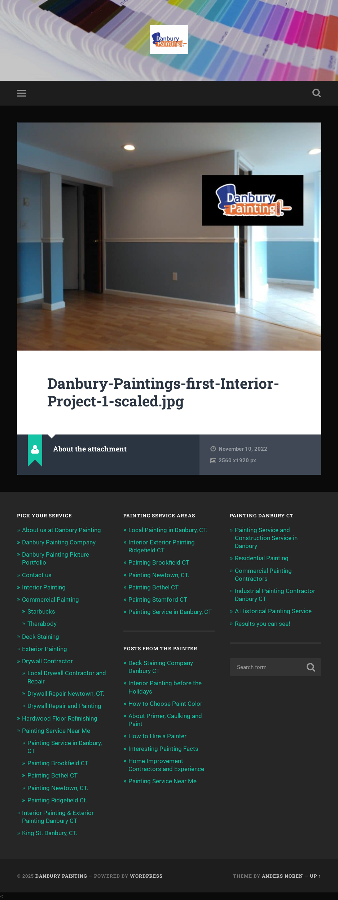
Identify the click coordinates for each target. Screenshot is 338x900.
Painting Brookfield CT (57, 763)
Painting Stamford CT (157, 599)
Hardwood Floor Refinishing (59, 718)
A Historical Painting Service (273, 611)
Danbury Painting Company (59, 542)
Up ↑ (315, 876)
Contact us (37, 575)
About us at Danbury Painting (61, 530)
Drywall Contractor (47, 661)
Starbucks (41, 611)
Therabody (42, 623)
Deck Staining (40, 636)
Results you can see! (262, 623)
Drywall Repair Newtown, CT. (65, 693)
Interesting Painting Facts (163, 748)
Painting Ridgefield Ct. (57, 800)
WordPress (146, 876)
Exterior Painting (44, 648)
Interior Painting (44, 587)
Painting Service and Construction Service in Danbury (266, 537)
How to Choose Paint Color (165, 703)
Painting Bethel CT (52, 775)
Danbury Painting (61, 876)
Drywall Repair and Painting (64, 705)
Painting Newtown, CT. (57, 788)
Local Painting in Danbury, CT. (167, 530)
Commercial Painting (50, 599)
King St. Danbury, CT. (49, 833)
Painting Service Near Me (56, 730)
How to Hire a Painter (157, 736)
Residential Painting (262, 558)
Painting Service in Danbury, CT (170, 611)
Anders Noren (282, 876)
